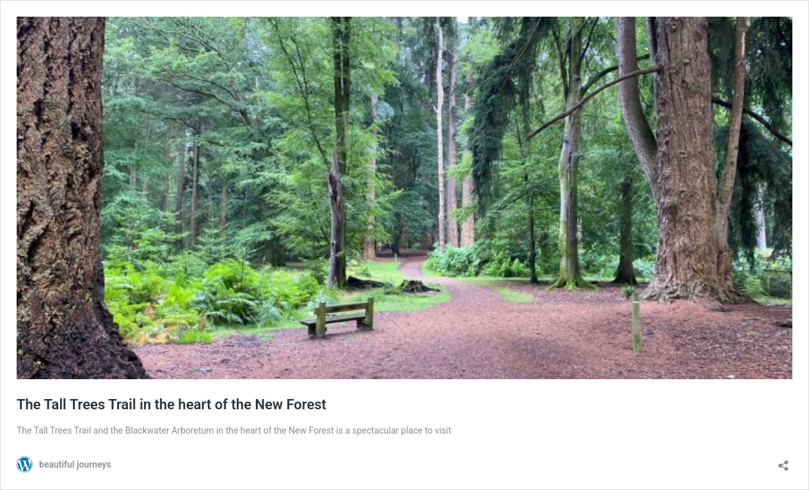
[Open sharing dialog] (783, 461)
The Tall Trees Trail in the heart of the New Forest (171, 404)
